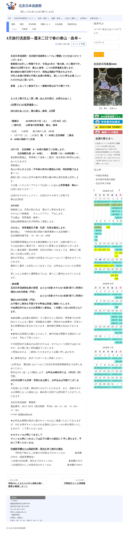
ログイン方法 (115, 143)
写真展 (14, 29)
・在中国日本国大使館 (104, 178)
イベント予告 (78, 43)
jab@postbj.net (25, 414)
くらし (81, 24)
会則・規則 (43, 18)
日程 (23, 29)
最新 (13, 24)
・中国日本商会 (101, 175)
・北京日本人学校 (102, 182)
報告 (21, 24)
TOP (9, 18)
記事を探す (95, 18)
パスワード (99, 42)
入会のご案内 (71, 18)
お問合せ (83, 18)
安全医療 (31, 24)
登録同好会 (69, 24)
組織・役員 (57, 18)
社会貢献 (56, 24)
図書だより (44, 24)
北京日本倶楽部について (25, 18)
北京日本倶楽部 (30, 6)
